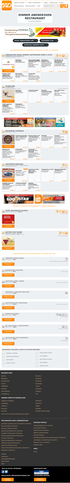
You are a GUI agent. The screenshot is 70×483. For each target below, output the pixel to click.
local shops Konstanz (40, 428)
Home (35, 451)
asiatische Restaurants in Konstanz (11, 433)
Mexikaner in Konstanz (8, 450)
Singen (38, 386)
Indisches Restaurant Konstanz (10, 443)
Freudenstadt (5, 381)
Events (61, 2)
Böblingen (4, 378)
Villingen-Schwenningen (43, 411)
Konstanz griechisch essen (9, 445)
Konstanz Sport (38, 445)
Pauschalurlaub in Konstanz (9, 426)
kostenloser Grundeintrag (40, 480)
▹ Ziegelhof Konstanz (23, 165)
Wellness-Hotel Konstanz (41, 433)
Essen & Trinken (19, 2)
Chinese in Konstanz (7, 438)
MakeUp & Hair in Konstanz (42, 442)
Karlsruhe (4, 408)
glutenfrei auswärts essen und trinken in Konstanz (16, 423)
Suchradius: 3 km (47, 41)
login (2, 464)
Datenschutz (5, 461)
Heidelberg (4, 386)
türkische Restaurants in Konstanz (11, 440)
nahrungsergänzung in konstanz (43, 425)
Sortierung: (34, 45)
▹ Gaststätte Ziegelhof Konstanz (12, 165)
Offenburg (39, 401)
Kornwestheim (5, 391)
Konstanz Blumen (39, 435)
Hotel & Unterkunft (34, 2)
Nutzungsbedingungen (8, 459)
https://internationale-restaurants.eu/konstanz (15, 448)
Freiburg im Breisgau (7, 401)
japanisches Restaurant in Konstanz (12, 431)
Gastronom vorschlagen (7, 480)
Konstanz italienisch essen (9, 428)
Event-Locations (30, 6)
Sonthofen (39, 389)
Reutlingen (39, 384)
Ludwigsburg (5, 394)
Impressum (4, 456)
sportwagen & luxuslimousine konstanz (45, 440)
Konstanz (4, 389)
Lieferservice (53, 2)
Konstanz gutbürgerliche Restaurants (12, 436)
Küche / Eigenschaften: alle (24, 41)
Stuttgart (38, 391)
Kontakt (3, 454)
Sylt (37, 394)
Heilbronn (4, 406)
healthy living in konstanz (41, 430)
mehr (38, 6)
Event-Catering (19, 6)
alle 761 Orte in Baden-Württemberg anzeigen (15, 414)
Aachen (3, 376)
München (38, 376)
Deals (46, 2)
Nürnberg (38, 378)
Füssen (3, 384)
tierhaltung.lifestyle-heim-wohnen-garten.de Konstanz (50, 437)
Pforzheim (39, 381)
